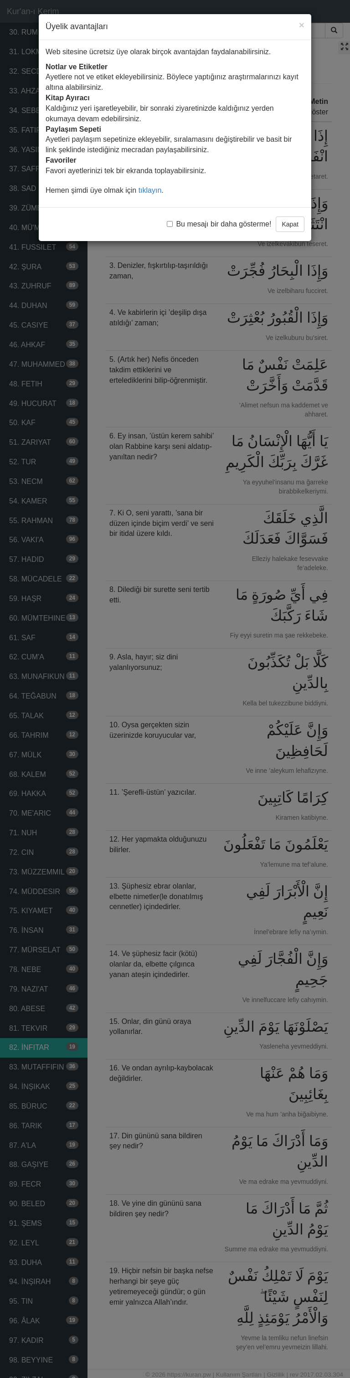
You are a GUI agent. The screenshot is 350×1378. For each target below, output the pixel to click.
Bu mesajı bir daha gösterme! (219, 224)
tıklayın (150, 190)
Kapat (290, 224)
